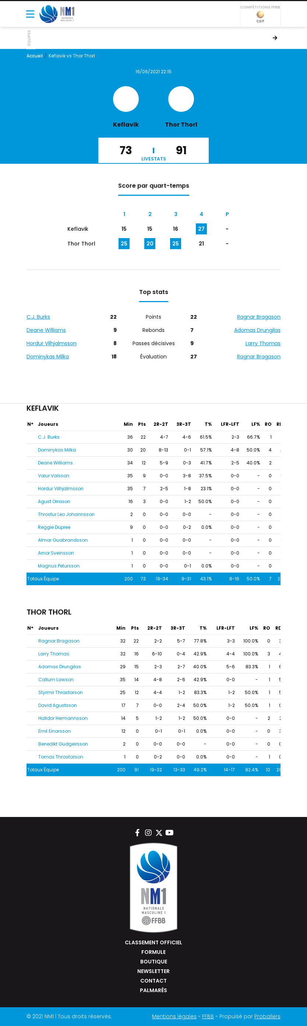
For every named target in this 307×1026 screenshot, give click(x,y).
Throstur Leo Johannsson (66, 514)
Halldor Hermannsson (63, 718)
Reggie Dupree (54, 527)
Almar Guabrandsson (63, 540)
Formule (153, 952)
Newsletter (153, 971)
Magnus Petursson (59, 566)
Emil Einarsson (54, 731)
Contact (153, 980)
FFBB (208, 1016)
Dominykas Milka (48, 356)
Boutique (153, 961)
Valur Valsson (53, 476)
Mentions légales (174, 1016)
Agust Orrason (54, 501)
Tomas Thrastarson (60, 757)
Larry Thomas (263, 343)
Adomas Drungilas (257, 330)
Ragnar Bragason (258, 317)
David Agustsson (57, 705)
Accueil (35, 56)
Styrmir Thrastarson (60, 692)
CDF (260, 17)
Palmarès (153, 990)
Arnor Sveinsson (56, 553)
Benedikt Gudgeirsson (63, 744)
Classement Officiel (153, 942)
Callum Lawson (56, 679)
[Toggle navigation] (30, 14)
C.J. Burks (38, 317)
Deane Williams (46, 330)
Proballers (267, 1016)
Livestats (153, 159)
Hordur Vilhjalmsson (52, 343)
